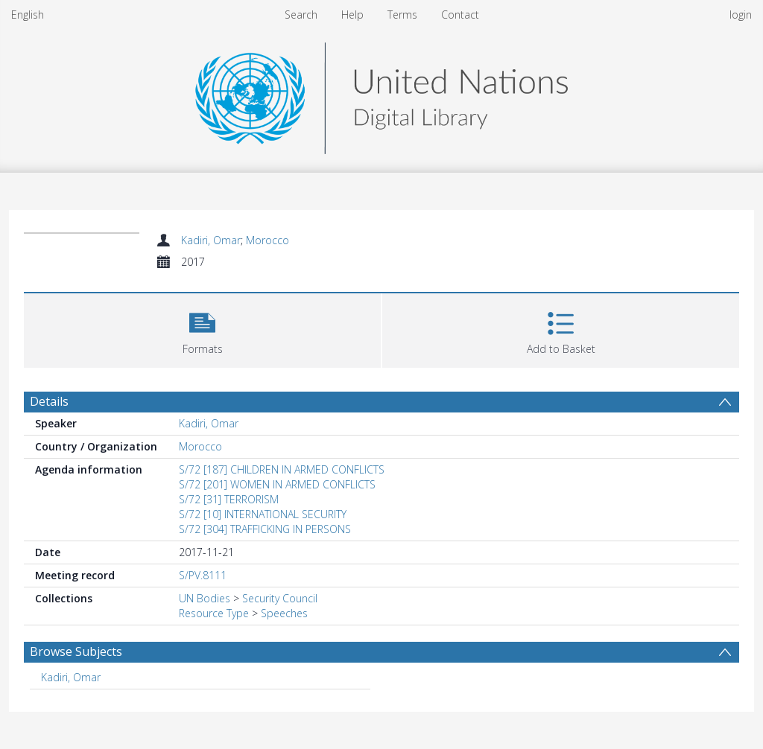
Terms (402, 14)
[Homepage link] (381, 94)
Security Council (279, 598)
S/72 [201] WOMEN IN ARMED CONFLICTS (277, 484)
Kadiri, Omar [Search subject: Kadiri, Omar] (71, 677)
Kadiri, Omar (211, 240)
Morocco (267, 240)
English (27, 14)
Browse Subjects (76, 651)
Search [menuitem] (301, 14)
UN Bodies (204, 598)
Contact (460, 14)
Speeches (284, 613)
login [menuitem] (740, 14)
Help (352, 14)
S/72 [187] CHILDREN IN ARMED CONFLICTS (281, 469)
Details (49, 401)
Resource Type (214, 613)
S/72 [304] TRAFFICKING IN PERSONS (265, 529)
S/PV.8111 (203, 575)
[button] (202, 328)
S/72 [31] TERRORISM (229, 499)
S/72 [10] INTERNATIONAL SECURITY (262, 514)
